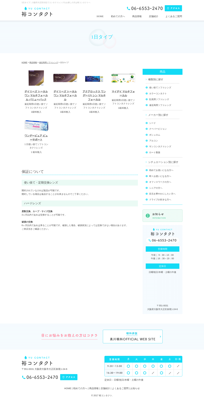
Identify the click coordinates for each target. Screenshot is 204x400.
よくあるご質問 (174, 16)
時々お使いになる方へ (160, 176)
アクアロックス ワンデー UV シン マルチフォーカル (94, 95)
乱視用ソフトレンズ (159, 99)
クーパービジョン (158, 129)
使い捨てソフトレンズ (160, 87)
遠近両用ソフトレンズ (160, 105)
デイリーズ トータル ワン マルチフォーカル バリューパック (36, 95)
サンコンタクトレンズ (160, 146)
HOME (100, 16)
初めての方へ (118, 16)
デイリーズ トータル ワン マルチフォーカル (65, 95)
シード (152, 123)
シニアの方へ (155, 188)
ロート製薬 (154, 152)
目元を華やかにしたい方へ (162, 193)
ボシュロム (154, 135)
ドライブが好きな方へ (160, 199)
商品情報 (137, 16)
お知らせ (135, 388)
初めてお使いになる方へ (161, 170)
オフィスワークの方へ (160, 182)
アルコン (153, 140)
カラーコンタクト (158, 93)
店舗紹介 (153, 16)
